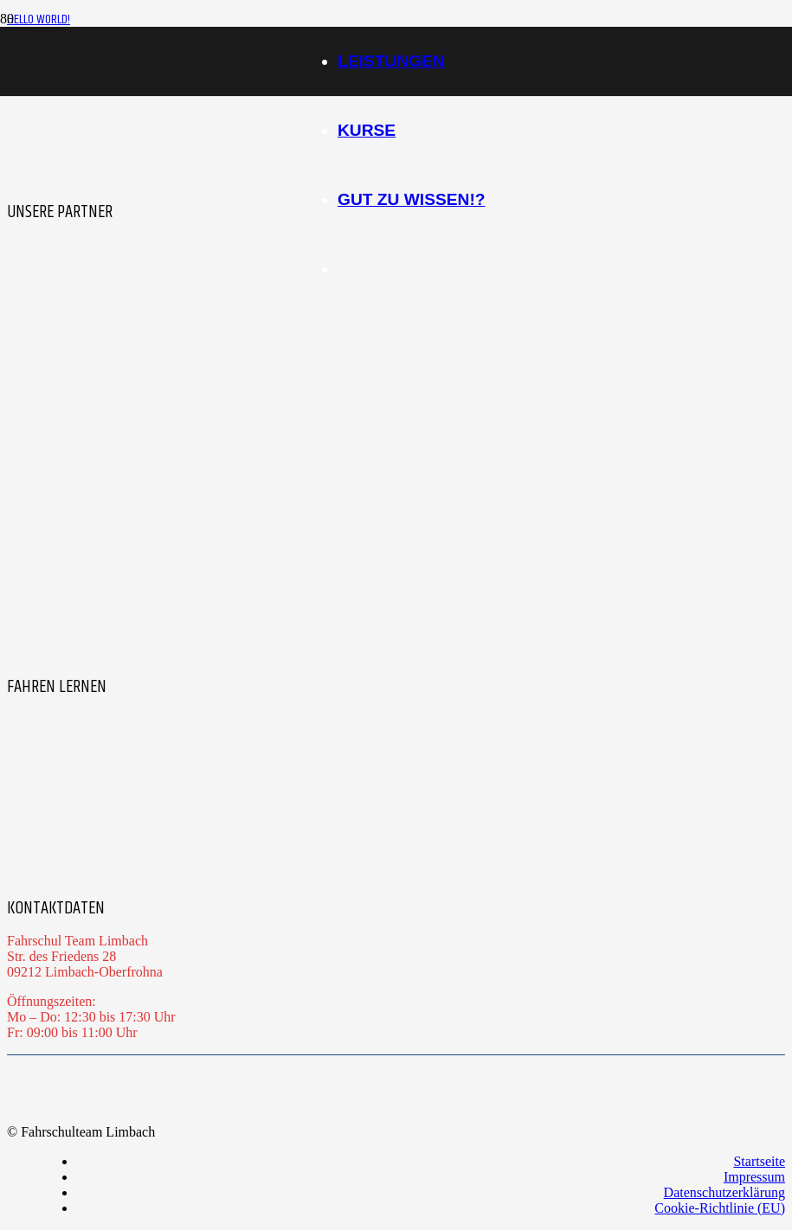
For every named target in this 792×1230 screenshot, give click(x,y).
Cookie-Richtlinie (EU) (719, 1208)
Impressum (754, 1176)
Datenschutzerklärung (724, 1192)
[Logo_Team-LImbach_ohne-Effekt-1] (151, 82)
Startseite (759, 1161)
